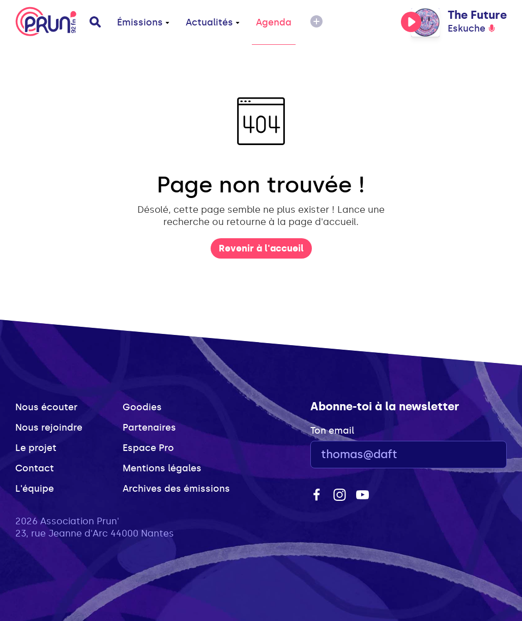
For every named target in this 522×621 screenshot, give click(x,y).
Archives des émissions (176, 488)
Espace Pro (148, 448)
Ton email (332, 430)
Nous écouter (46, 407)
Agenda (274, 22)
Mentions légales (162, 468)
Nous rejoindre (48, 427)
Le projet (35, 448)
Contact (34, 468)
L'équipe (34, 488)
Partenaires (149, 427)
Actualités (213, 22)
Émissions (143, 22)
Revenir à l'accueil (261, 248)
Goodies (142, 407)
